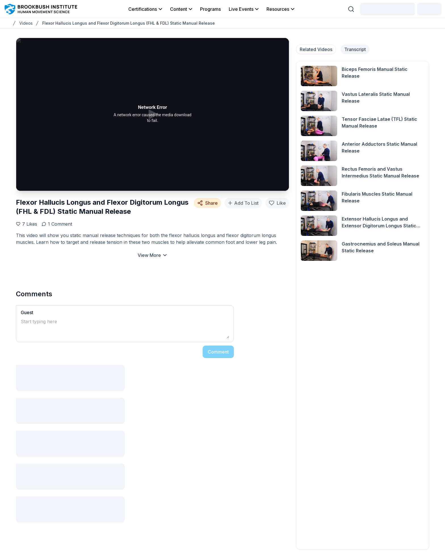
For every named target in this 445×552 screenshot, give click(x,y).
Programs (210, 9)
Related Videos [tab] (316, 49)
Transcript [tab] (355, 49)
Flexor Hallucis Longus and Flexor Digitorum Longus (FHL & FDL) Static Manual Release (128, 23)
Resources (280, 9)
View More (153, 255)
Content (181, 9)
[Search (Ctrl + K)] (351, 9)
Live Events (244, 9)
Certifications (145, 9)
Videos (26, 23)
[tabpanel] (362, 305)
